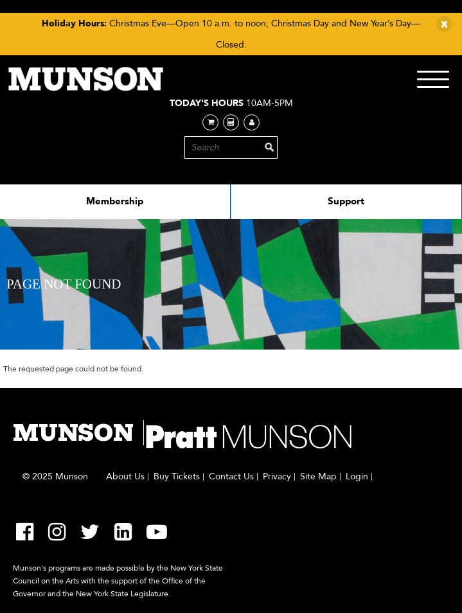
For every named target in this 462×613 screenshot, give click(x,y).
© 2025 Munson (55, 477)
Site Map (318, 477)
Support (346, 201)
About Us (125, 477)
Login (357, 477)
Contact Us (231, 477)
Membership (114, 201)
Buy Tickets (177, 477)
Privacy (277, 477)
